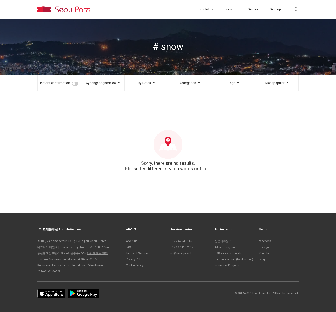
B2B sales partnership (229, 253)
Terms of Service (137, 253)
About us (131, 241)
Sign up (275, 9)
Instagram (265, 247)
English (205, 9)
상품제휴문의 (223, 241)
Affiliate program (225, 247)
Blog (262, 259)
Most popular (275, 83)
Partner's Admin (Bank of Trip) (234, 259)
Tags (231, 83)
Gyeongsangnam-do (101, 83)
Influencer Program (227, 265)
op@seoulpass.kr (181, 253)
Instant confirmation (55, 83)
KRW (229, 9)
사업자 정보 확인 (97, 253)
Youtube (264, 253)
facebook (265, 241)
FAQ (128, 247)
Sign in (253, 9)
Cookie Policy (134, 265)
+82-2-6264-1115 (181, 241)
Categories (188, 83)
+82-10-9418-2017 (182, 247)
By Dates (144, 83)
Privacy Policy (135, 259)
